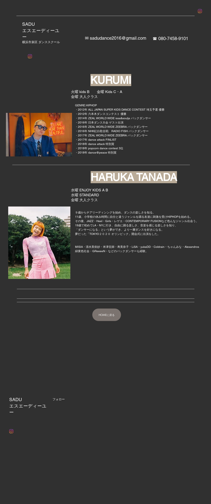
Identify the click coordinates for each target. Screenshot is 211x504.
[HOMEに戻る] (106, 315)
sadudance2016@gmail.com (118, 38)
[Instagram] (200, 11)
